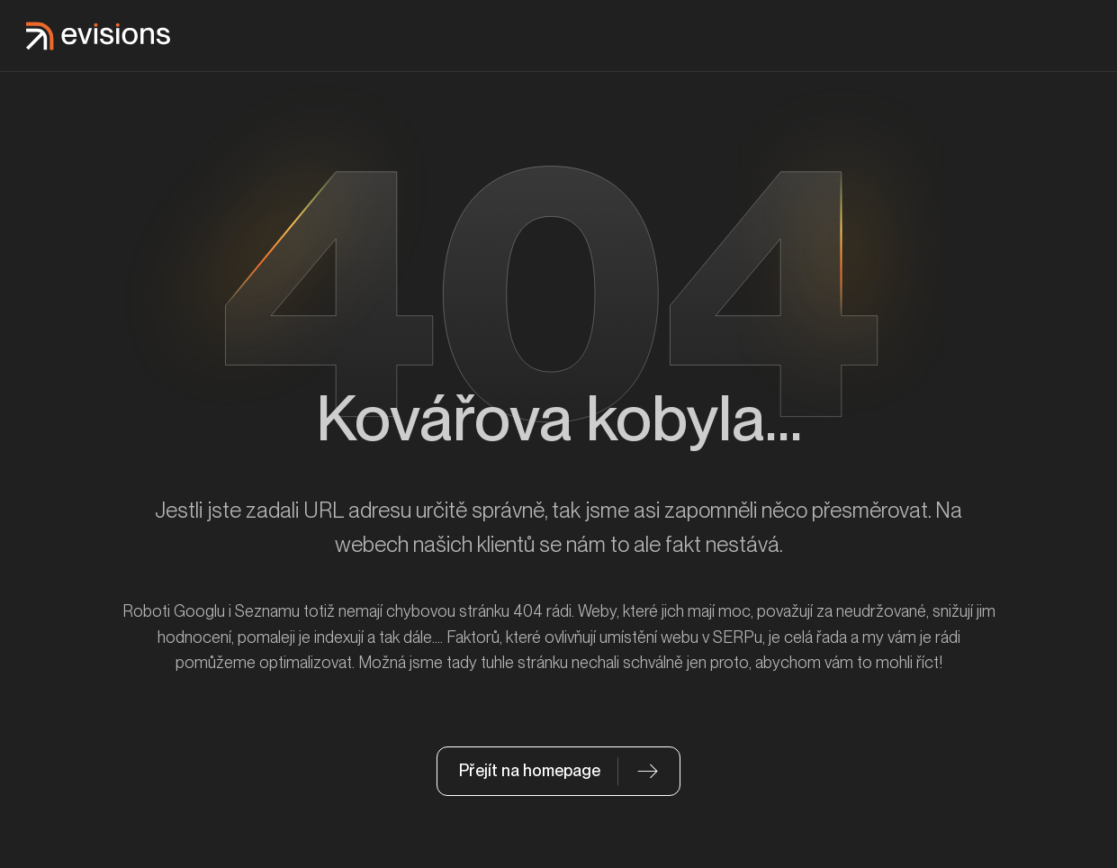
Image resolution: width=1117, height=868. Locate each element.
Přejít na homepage (529, 770)
